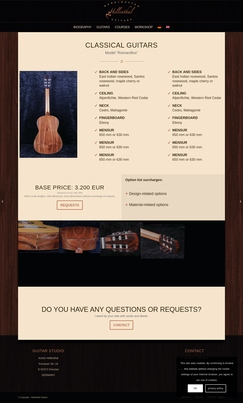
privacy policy (215, 388)
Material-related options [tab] (146, 205)
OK (195, 388)
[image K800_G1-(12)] (80, 237)
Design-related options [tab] (146, 194)
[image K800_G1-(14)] (38, 237)
